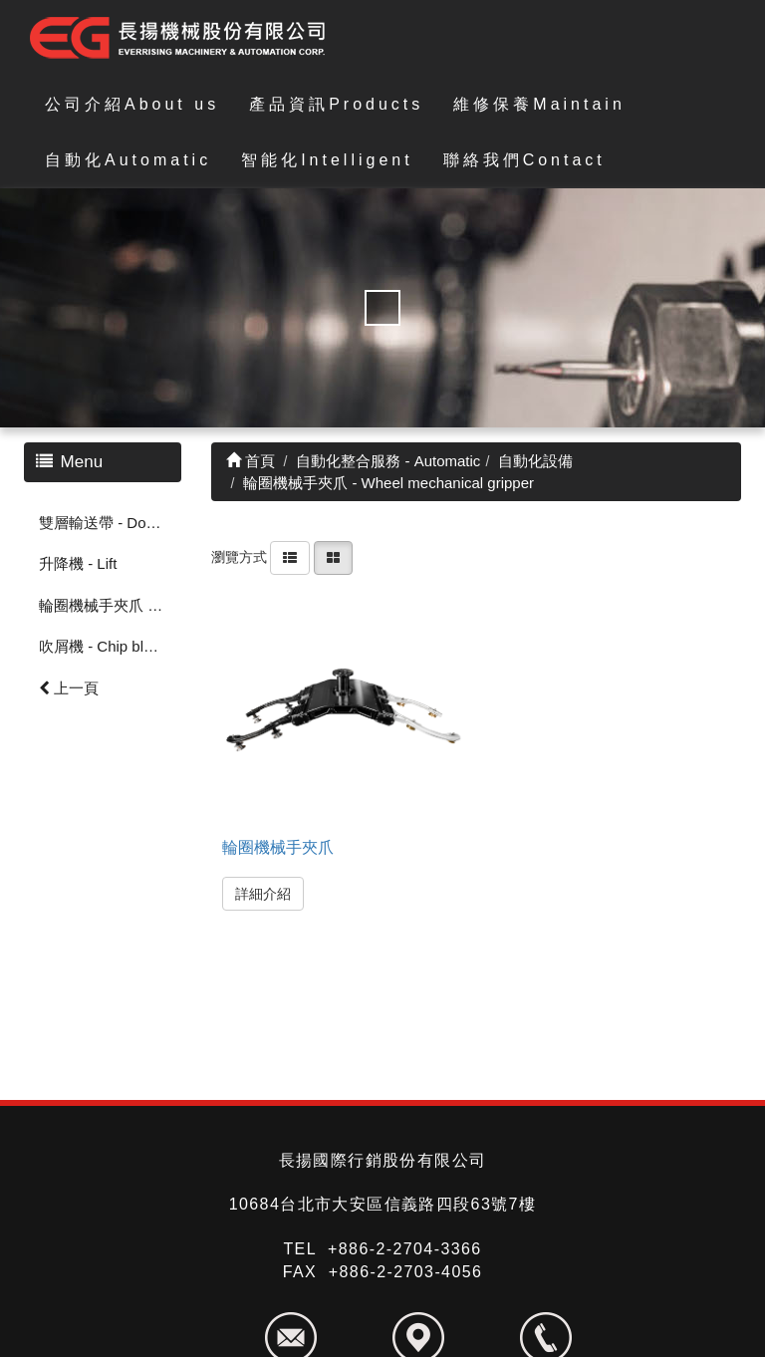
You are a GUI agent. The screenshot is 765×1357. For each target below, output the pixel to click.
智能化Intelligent (327, 159)
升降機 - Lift (78, 563)
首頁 (250, 460)
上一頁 (69, 687)
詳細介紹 (263, 894)
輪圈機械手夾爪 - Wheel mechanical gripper (110, 605)
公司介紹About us (132, 104)
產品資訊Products (336, 104)
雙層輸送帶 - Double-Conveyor (110, 522)
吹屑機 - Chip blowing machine (110, 646)
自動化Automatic (128, 159)
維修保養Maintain (539, 104)
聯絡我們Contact (524, 159)
